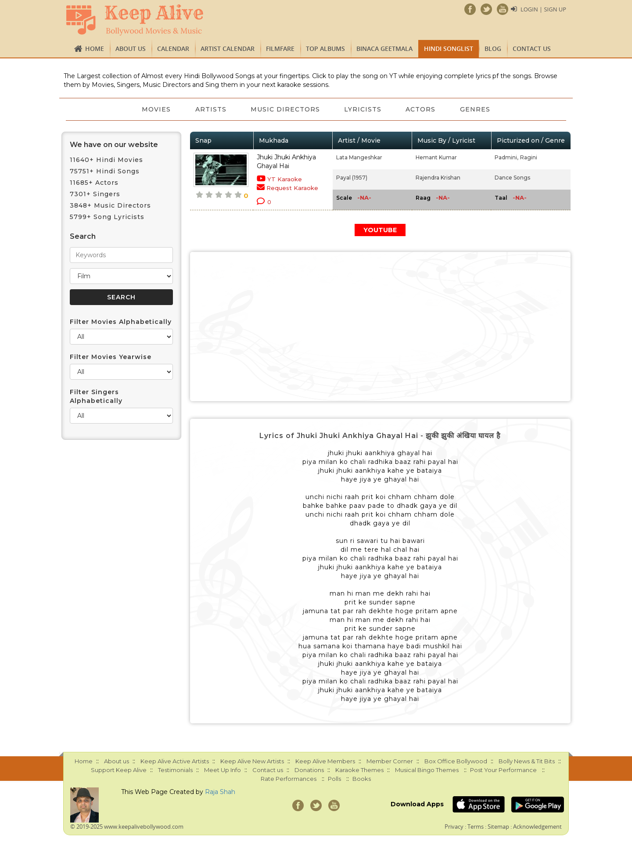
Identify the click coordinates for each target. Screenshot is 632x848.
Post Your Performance (503, 769)
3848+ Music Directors (110, 205)
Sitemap (498, 826)
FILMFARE (280, 48)
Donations (309, 769)
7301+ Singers (95, 194)
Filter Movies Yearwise (110, 357)
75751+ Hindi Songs (105, 171)
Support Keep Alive (119, 769)
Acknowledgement (537, 826)
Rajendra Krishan (438, 177)
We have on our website (114, 144)
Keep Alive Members (325, 761)
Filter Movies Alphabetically (121, 322)
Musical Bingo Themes (427, 769)
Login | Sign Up (543, 9)
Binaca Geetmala (384, 48)
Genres (476, 109)
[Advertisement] (380, 326)
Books (361, 778)
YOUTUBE (380, 230)
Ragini (528, 157)
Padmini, (506, 157)
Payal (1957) (351, 177)
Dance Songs (512, 177)
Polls (334, 778)
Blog (493, 48)
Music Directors (285, 109)
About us (130, 48)
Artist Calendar (228, 48)
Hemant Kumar (436, 157)
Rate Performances (288, 778)
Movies (155, 109)
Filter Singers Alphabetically (96, 396)
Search (83, 236)
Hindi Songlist (448, 48)
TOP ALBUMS (325, 48)
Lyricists (363, 109)
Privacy (454, 826)
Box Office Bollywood (455, 761)
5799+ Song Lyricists (107, 217)
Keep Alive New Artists (252, 761)
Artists (210, 109)
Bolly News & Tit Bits (527, 761)
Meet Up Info (222, 769)
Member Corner (389, 761)
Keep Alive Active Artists (174, 761)
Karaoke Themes (359, 769)
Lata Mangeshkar (359, 157)
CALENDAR (173, 48)
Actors (421, 109)
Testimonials (175, 769)
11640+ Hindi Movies (106, 160)
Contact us (532, 48)
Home (94, 48)
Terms (475, 826)
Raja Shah (220, 792)
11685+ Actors (94, 183)
